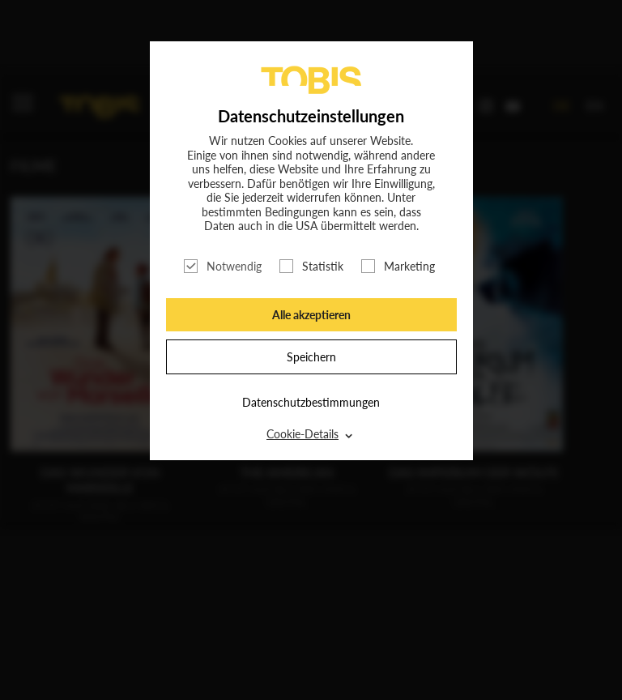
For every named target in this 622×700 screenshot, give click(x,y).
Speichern (311, 357)
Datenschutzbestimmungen (311, 402)
